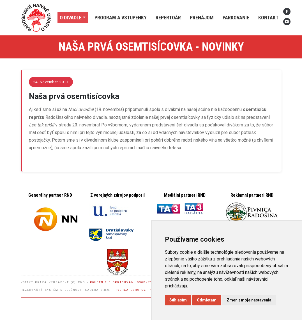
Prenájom (202, 18)
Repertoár (168, 18)
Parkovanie (236, 18)
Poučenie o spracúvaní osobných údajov (130, 282)
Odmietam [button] (206, 300)
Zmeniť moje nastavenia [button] (249, 300)
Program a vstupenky (120, 18)
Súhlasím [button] (178, 300)
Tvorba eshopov (131, 290)
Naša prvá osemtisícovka (74, 96)
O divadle (71, 18)
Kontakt (268, 18)
